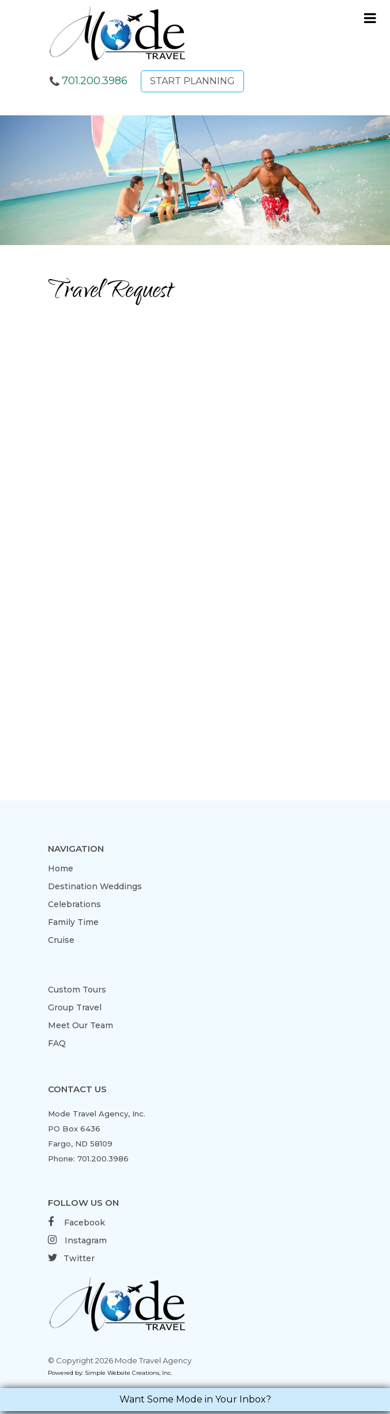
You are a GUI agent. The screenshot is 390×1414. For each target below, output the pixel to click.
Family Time (73, 922)
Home (60, 868)
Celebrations (74, 904)
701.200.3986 (94, 80)
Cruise (61, 940)
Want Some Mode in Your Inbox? (195, 1399)
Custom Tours (77, 989)
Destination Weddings (95, 886)
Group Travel (75, 1007)
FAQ (57, 1043)
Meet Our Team (80, 1025)
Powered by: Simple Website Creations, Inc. (110, 1373)
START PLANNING (192, 81)
